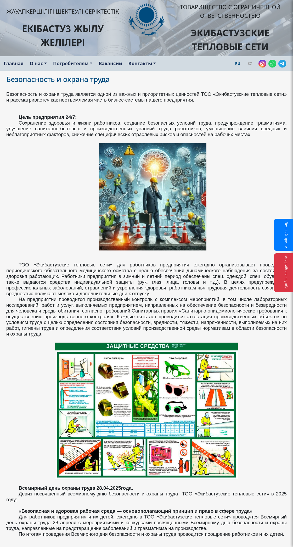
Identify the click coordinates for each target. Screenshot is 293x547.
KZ (250, 63)
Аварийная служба (286, 272)
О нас (36, 63)
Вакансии (110, 63)
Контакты (140, 63)
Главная (14, 63)
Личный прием (286, 234)
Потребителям (71, 63)
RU (237, 63)
